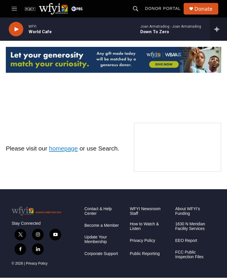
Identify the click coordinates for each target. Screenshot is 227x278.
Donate (203, 9)
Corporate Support (101, 254)
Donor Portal (163, 8)
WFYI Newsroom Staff (145, 211)
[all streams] (218, 29)
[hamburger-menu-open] (14, 9)
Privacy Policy (37, 263)
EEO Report (186, 240)
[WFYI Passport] (177, 147)
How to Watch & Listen (144, 226)
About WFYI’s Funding (187, 211)
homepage (63, 148)
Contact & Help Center (98, 211)
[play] (16, 29)
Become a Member (101, 225)
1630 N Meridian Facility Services (190, 226)
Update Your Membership (95, 239)
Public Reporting (145, 254)
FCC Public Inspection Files (189, 254)
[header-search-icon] (135, 8)
